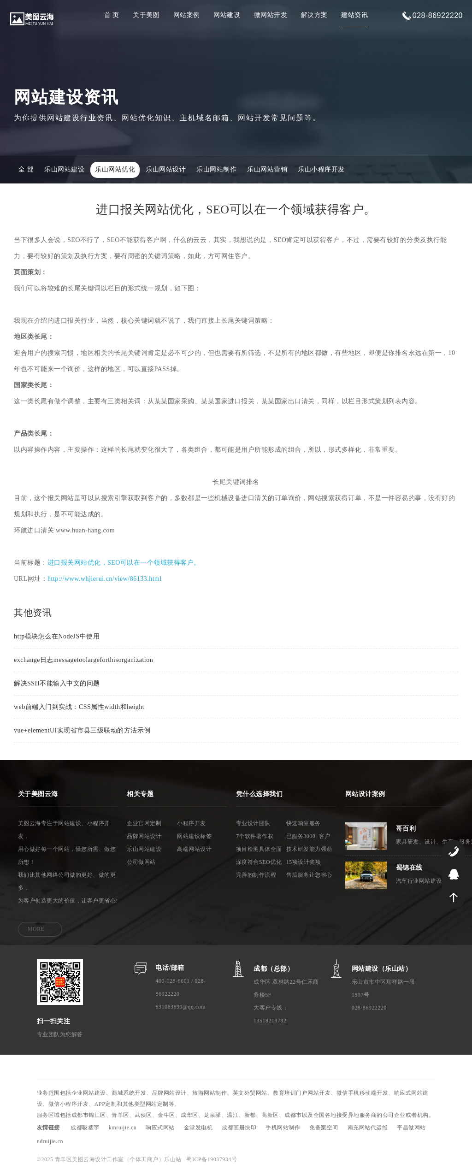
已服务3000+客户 (308, 837)
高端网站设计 (194, 850)
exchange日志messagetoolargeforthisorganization (83, 660)
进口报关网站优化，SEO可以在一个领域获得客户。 (124, 563)
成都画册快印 (239, 1128)
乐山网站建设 (64, 170)
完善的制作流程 (256, 876)
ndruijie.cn (50, 1142)
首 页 (111, 15)
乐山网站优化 (115, 170)
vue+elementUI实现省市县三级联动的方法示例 (82, 730)
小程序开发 (191, 824)
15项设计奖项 (303, 863)
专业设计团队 (253, 824)
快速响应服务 (303, 824)
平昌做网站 (411, 1128)
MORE (36, 930)
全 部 (26, 170)
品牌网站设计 (144, 837)
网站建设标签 (194, 837)
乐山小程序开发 (321, 170)
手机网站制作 (283, 1128)
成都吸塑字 (85, 1128)
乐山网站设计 (166, 170)
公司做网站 (141, 863)
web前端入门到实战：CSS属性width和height (79, 707)
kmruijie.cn (122, 1128)
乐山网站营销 (267, 170)
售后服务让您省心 (309, 876)
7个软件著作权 (255, 837)
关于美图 (146, 15)
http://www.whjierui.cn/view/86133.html (104, 579)
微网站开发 (271, 15)
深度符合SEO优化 (259, 863)
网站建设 (226, 15)
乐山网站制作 (216, 170)
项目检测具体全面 (259, 850)
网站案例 (186, 15)
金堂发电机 (198, 1128)
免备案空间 (323, 1128)
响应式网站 (160, 1128)
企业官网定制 (144, 824)
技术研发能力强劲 (309, 850)
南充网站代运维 (368, 1128)
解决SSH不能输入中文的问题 (57, 683)
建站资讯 (354, 15)
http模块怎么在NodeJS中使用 (57, 636)
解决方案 (314, 15)
